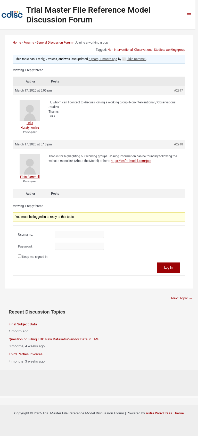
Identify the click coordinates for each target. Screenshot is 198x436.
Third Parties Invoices (26, 354)
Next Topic (181, 298)
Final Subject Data (23, 324)
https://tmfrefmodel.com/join (131, 161)
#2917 (178, 90)
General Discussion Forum (54, 42)
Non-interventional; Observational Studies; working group (146, 50)
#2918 (178, 144)
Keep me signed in (34, 257)
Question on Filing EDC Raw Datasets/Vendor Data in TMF (54, 339)
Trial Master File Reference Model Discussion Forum (88, 14)
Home (17, 42)
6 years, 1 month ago (103, 59)
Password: (25, 246)
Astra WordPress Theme (165, 413)
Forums (28, 42)
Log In (168, 267)
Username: (25, 234)
